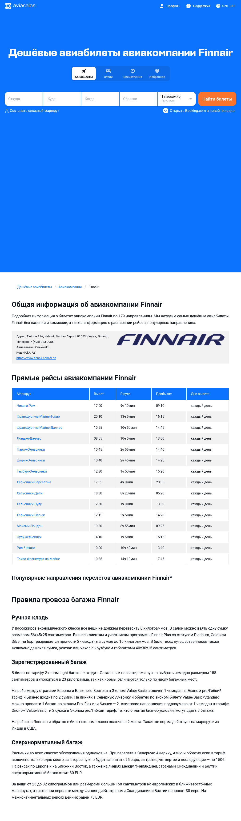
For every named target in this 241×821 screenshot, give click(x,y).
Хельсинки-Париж (31, 515)
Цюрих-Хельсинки (31, 460)
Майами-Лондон (29, 526)
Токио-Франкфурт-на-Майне (38, 559)
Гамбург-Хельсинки (32, 471)
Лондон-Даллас (29, 438)
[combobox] (24, 99)
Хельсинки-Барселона (34, 482)
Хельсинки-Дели (30, 493)
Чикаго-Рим (26, 406)
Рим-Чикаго (26, 548)
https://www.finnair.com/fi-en (36, 358)
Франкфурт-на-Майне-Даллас (39, 427)
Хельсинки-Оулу (29, 504)
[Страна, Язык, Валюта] (224, 6)
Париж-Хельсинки (31, 449)
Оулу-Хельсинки (29, 537)
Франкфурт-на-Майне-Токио (38, 416)
